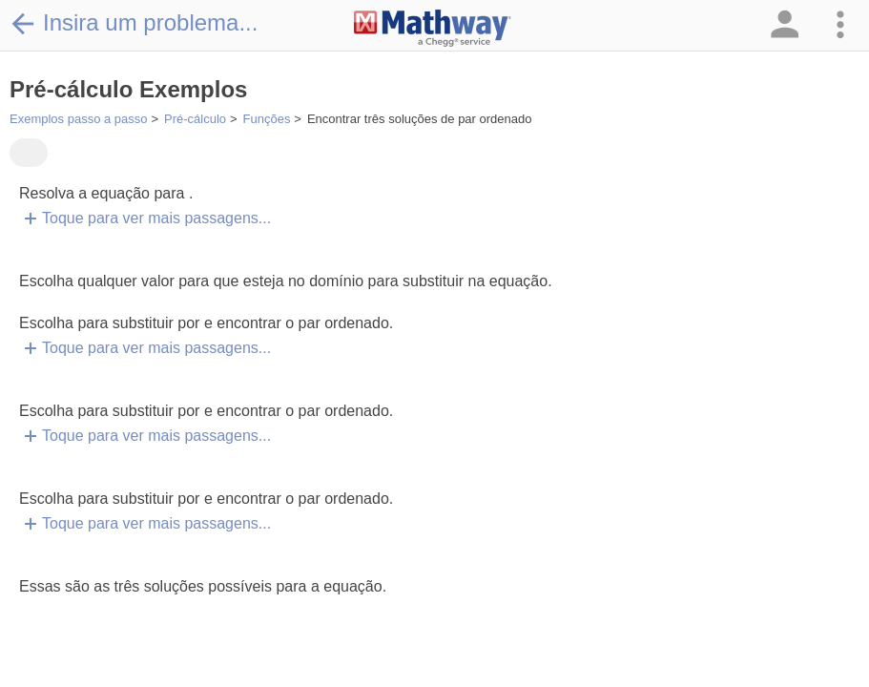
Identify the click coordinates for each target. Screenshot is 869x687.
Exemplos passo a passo (79, 119)
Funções (267, 119)
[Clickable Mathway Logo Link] (432, 29)
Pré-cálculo (195, 119)
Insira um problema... (134, 23)
